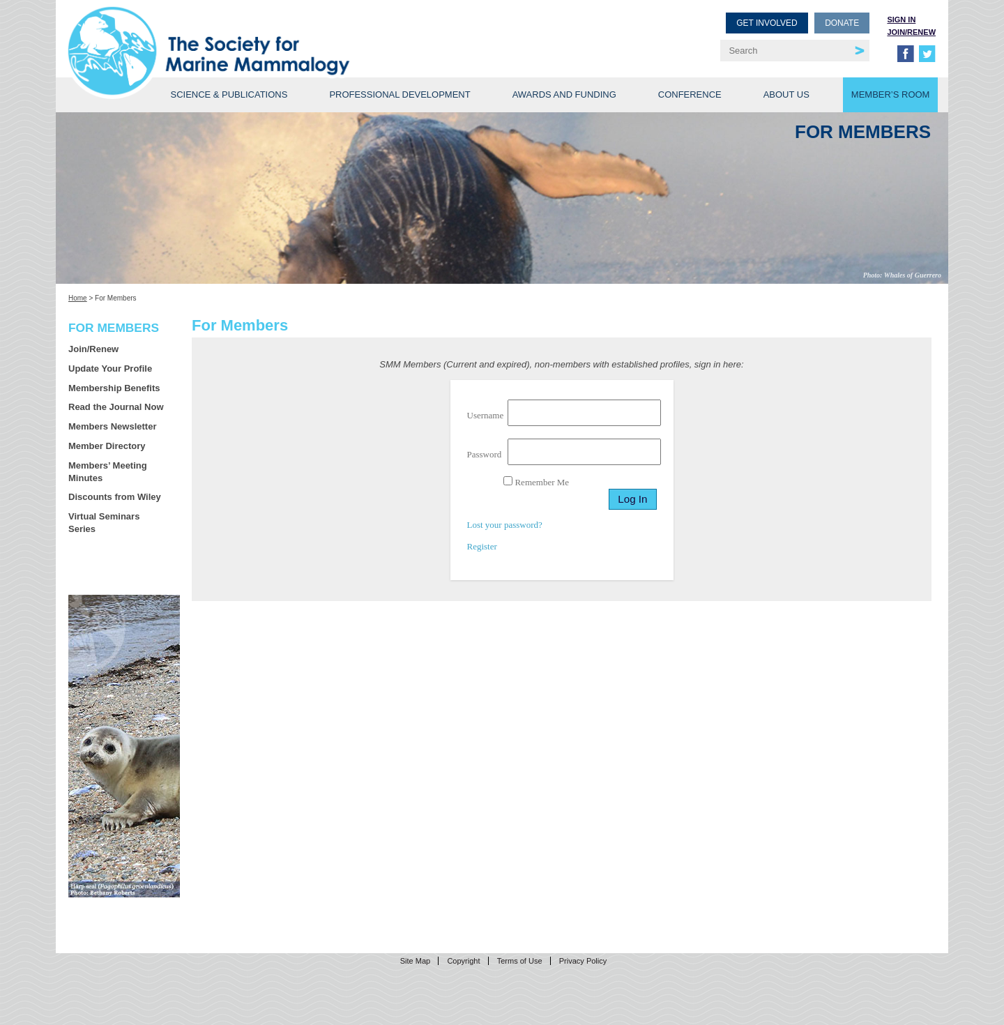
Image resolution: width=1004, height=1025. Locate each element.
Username (485, 415)
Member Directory (107, 446)
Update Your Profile (110, 368)
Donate (842, 23)
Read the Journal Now (116, 407)
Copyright (463, 961)
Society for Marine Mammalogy (287, 33)
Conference (690, 94)
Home (77, 298)
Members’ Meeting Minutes (107, 471)
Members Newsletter (112, 426)
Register (482, 546)
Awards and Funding (564, 94)
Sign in (901, 19)
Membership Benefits (114, 388)
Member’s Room (890, 94)
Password (484, 454)
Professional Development (399, 94)
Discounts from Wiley (114, 497)
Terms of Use (519, 961)
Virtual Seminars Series (103, 522)
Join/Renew (911, 32)
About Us (786, 94)
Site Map (415, 961)
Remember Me (536, 481)
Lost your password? (504, 524)
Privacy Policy (583, 961)
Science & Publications (228, 94)
